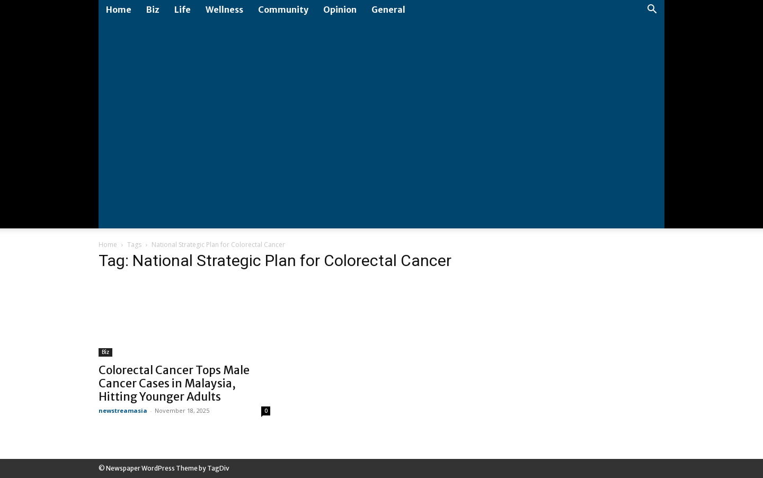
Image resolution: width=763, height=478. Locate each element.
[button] (651, 10)
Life (182, 9)
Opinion (340, 9)
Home (118, 9)
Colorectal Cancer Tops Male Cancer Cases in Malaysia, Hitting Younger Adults (174, 383)
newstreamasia (123, 410)
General (388, 9)
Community (283, 9)
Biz (152, 9)
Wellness (224, 9)
